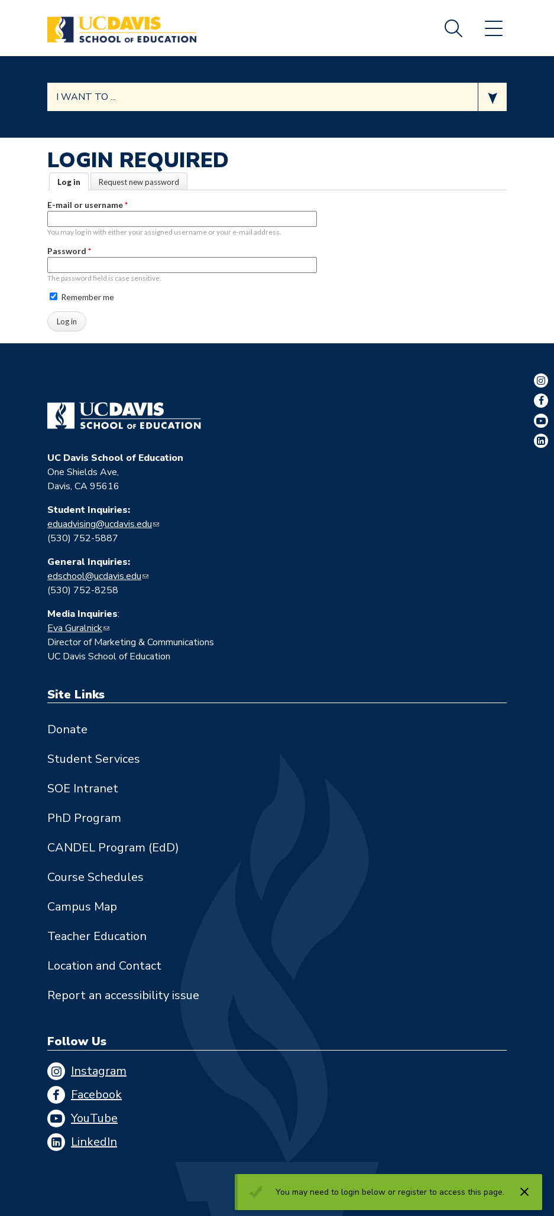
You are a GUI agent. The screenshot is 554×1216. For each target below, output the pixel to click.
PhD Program (84, 818)
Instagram (99, 1071)
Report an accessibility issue (123, 995)
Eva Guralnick (74, 628)
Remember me (82, 297)
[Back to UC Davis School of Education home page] (121, 28)
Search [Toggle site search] (453, 28)
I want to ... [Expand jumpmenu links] (86, 96)
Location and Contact (104, 966)
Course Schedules (95, 877)
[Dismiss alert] (524, 1191)
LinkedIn (94, 1142)
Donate (67, 729)
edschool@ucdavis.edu (94, 576)
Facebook (96, 1095)
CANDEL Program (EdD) (113, 848)
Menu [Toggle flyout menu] (494, 28)
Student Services (93, 759)
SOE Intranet (82, 788)
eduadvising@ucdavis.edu (99, 524)
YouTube (94, 1118)
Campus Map (82, 907)
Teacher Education (97, 936)
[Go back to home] (124, 416)
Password (69, 251)
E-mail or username (87, 205)
